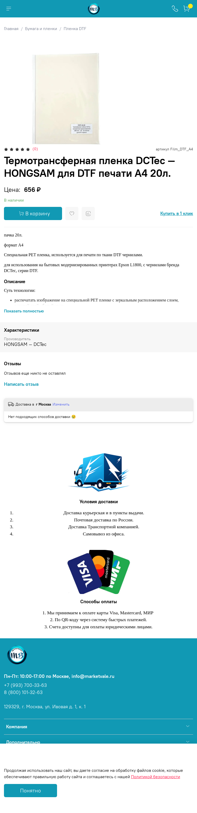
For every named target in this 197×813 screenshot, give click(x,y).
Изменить (61, 404)
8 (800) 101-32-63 (23, 692)
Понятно (30, 790)
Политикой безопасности (155, 776)
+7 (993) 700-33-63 (25, 685)
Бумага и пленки (41, 28)
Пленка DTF (75, 28)
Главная (11, 28)
